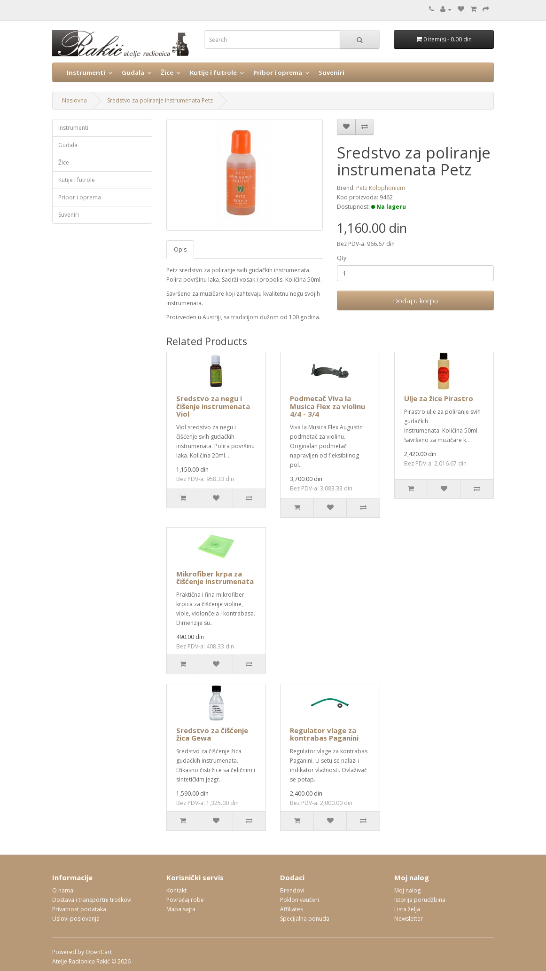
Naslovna (74, 100)
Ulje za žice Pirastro (438, 398)
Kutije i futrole (213, 72)
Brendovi (292, 890)
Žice (167, 72)
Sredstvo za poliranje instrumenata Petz (160, 100)
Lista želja (407, 909)
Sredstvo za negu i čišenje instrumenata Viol (213, 406)
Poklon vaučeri (299, 900)
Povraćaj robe (185, 900)
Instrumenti (86, 72)
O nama (62, 890)
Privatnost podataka (79, 909)
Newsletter (408, 919)
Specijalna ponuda (304, 919)
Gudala (133, 72)
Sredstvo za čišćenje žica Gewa (212, 734)
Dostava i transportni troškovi (92, 900)
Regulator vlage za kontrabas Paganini (324, 734)
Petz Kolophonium (380, 188)
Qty (341, 258)
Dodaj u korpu (415, 300)
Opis (180, 249)
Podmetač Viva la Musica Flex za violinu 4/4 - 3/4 (327, 406)
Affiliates (291, 909)
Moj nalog (407, 890)
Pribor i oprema (277, 72)
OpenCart (99, 952)
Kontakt (176, 890)
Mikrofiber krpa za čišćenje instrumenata (215, 577)
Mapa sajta (180, 909)
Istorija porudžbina (419, 900)
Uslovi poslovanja (76, 919)
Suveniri (331, 72)
